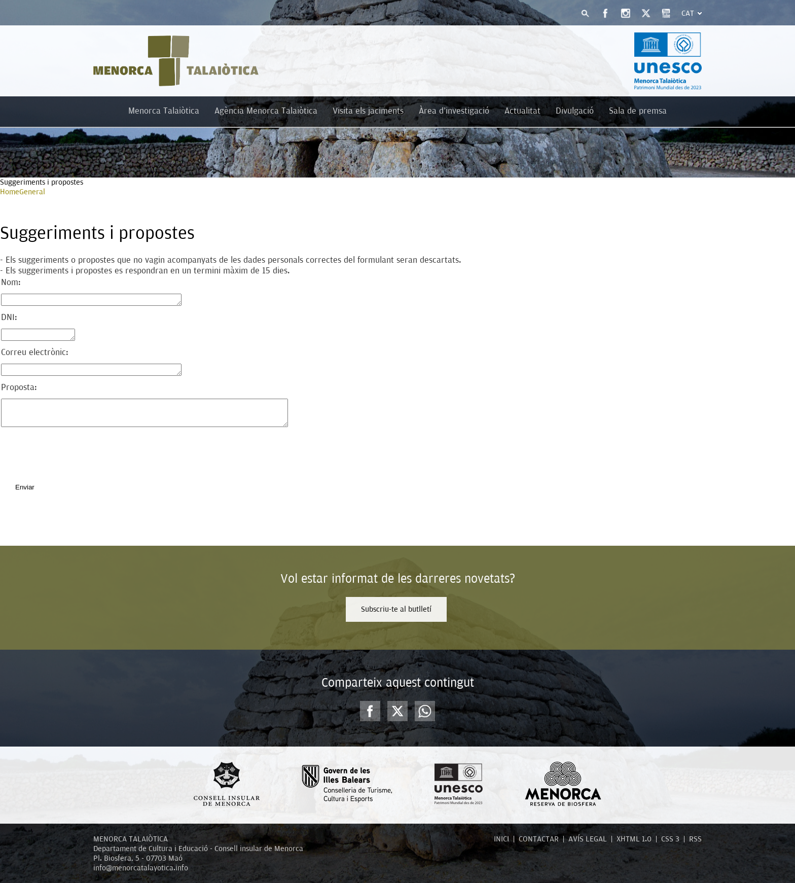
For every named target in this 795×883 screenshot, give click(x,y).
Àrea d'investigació (454, 111)
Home (9, 192)
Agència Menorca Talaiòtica (265, 111)
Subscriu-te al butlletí (396, 609)
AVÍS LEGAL (587, 839)
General (32, 192)
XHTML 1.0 (634, 839)
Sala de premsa (638, 111)
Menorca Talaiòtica (163, 111)
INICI (501, 839)
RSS (695, 839)
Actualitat (522, 111)
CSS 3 (670, 839)
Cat (687, 13)
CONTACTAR (539, 839)
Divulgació (575, 111)
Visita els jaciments (368, 111)
